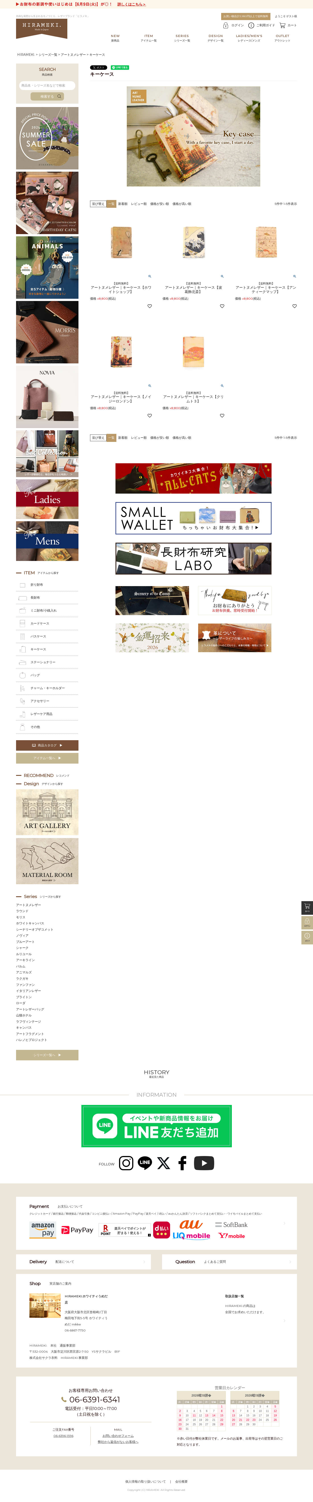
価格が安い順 (159, 204)
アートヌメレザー (73, 55)
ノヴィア (22, 935)
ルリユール (24, 954)
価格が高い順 (182, 204)
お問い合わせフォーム (118, 1436)
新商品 (115, 38)
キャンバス (24, 1027)
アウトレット (282, 38)
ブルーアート (25, 942)
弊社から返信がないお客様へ (118, 1442)
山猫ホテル (24, 1015)
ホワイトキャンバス (30, 923)
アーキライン (25, 960)
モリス (20, 917)
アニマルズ (24, 972)
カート (292, 25)
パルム (20, 966)
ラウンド (22, 911)
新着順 (123, 204)
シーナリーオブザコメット (35, 929)
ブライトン (24, 997)
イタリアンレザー (28, 991)
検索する (47, 96)
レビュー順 (139, 204)
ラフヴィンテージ (28, 1021)
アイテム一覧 (149, 38)
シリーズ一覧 (182, 38)
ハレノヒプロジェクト (31, 1040)
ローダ (20, 1003)
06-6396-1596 (63, 1436)
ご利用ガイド (265, 25)
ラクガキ (22, 978)
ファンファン (25, 985)
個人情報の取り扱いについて (145, 1481)
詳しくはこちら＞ (131, 4)
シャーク (22, 948)
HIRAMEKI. (26, 55)
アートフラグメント (30, 1034)
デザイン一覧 (216, 38)
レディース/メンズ (249, 38)
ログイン (237, 25)
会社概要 (181, 1481)
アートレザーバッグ (30, 1009)
